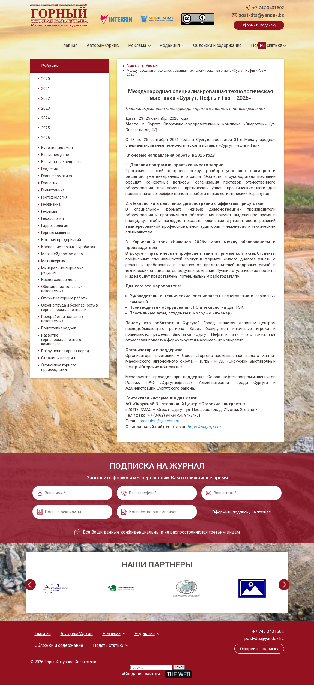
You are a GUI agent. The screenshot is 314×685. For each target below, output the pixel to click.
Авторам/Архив (103, 45)
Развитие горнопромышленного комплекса (61, 339)
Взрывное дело (55, 154)
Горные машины (55, 232)
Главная (69, 45)
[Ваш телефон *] (157, 493)
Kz (280, 45)
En (271, 45)
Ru (262, 45)
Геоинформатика (56, 176)
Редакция (170, 45)
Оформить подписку (258, 25)
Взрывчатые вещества (62, 162)
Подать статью (108, 645)
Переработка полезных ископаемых (62, 318)
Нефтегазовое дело (59, 279)
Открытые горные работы (64, 298)
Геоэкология (52, 218)
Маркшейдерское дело (62, 254)
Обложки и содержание (217, 45)
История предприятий (61, 240)
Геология (49, 183)
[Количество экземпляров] (157, 512)
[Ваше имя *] (72, 493)
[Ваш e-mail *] (241, 493)
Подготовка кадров (58, 328)
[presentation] (30, 584)
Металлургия (53, 261)
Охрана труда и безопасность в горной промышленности (69, 307)
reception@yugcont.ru (159, 421)
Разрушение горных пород (65, 351)
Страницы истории (58, 358)
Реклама (137, 45)
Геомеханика (53, 190)
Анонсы (152, 66)
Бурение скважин (57, 147)
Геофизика (51, 204)
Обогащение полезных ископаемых (61, 288)
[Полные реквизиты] (72, 512)
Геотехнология (54, 197)
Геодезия (49, 169)
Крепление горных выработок (68, 247)
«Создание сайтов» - (157, 673)
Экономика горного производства (58, 367)
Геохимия (49, 211)
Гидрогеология (54, 225)
